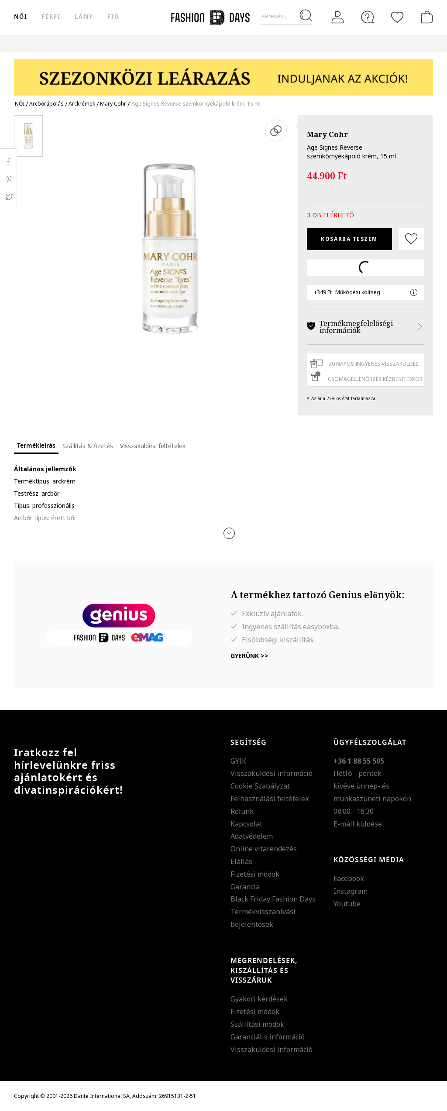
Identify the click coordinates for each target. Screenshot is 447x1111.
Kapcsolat (246, 824)
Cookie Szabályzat (260, 786)
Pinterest (8, 179)
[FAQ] (367, 17)
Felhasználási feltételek (269, 798)
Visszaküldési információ (271, 773)
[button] (229, 533)
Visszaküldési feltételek (153, 446)
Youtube (347, 904)
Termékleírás (36, 445)
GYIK (238, 761)
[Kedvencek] (397, 17)
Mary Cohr (327, 134)
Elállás (241, 861)
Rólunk (242, 811)
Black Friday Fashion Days (273, 899)
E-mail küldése (358, 824)
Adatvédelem (251, 836)
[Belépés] (337, 17)
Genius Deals (311, 43)
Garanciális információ (267, 1037)
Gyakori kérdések (259, 999)
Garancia (245, 887)
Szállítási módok (257, 1024)
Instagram (351, 891)
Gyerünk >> (249, 656)
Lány (84, 17)
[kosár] (425, 17)
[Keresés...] (286, 16)
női (21, 17)
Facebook (349, 878)
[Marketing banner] (223, 73)
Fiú (113, 17)
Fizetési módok (254, 874)
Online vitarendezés (263, 849)
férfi (51, 17)
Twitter (8, 196)
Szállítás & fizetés (87, 446)
